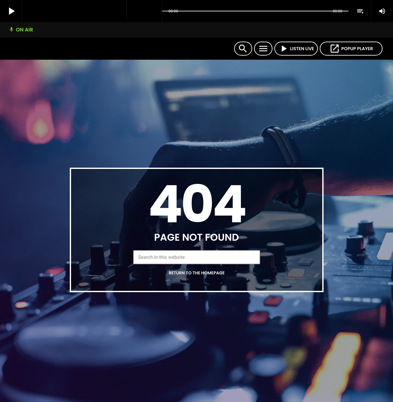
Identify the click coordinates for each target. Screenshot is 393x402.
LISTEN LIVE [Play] (296, 48)
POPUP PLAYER (351, 48)
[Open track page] (155, 11)
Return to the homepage (197, 273)
